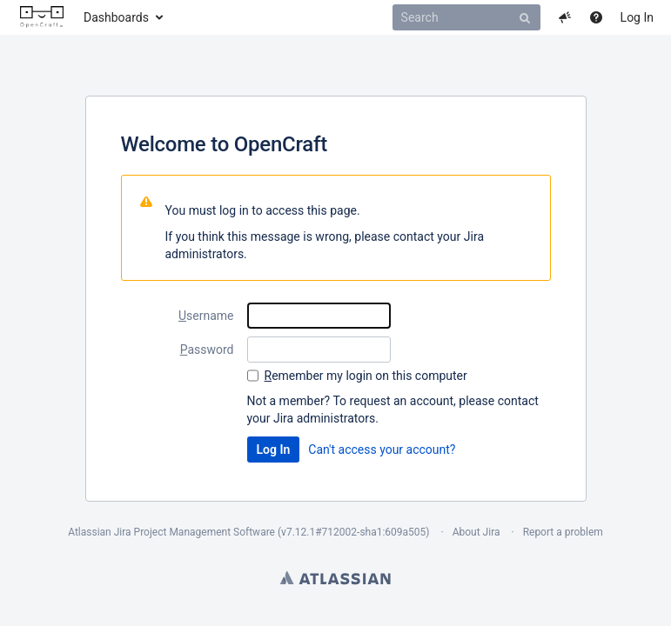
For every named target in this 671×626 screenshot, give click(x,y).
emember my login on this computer (366, 376)
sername (206, 316)
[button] (564, 17)
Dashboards (116, 17)
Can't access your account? (381, 449)
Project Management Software (204, 532)
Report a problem (563, 532)
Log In (637, 17)
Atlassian (335, 577)
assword (207, 349)
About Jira (476, 532)
